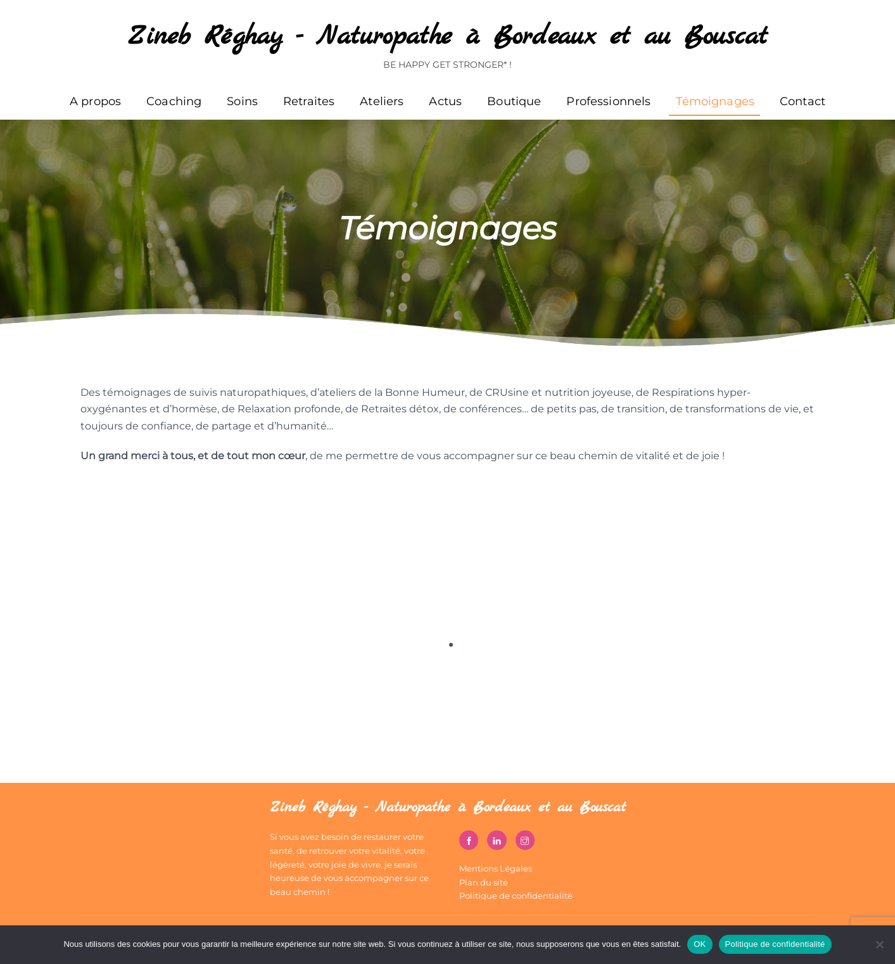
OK (700, 944)
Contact (802, 101)
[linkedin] (496, 839)
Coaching (173, 101)
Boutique (514, 101)
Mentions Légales (495, 868)
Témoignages (715, 101)
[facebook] (468, 839)
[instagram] (525, 839)
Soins (242, 101)
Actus (445, 101)
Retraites (308, 101)
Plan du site (483, 882)
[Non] (879, 944)
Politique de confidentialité (516, 896)
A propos (95, 101)
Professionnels (608, 101)
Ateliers (381, 101)
